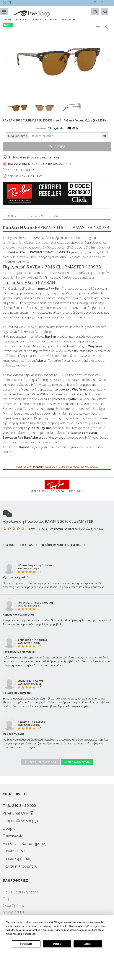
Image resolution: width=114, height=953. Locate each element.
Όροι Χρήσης (14, 905)
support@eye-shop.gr (21, 820)
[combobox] (65, 135)
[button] (106, 59)
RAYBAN (37, 19)
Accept (87, 944)
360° (7, 24)
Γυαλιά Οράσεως (17, 858)
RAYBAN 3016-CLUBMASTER (60, 19)
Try (24, 216)
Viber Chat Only (18, 813)
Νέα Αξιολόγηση (77, 762)
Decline (57, 944)
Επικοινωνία (13, 835)
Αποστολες (38, 216)
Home (8, 19)
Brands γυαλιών (73, 466)
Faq (6, 898)
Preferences (26, 944)
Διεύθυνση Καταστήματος (24, 843)
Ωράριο (9, 828)
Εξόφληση (57, 216)
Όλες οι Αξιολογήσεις (40, 762)
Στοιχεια (11, 216)
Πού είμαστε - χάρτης (20, 892)
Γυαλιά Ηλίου (14, 851)
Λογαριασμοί (13, 912)
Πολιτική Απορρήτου (20, 866)
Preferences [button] (29, 934)
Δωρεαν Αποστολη (20, 170)
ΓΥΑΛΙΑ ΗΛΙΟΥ (22, 19)
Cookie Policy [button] (53, 930)
